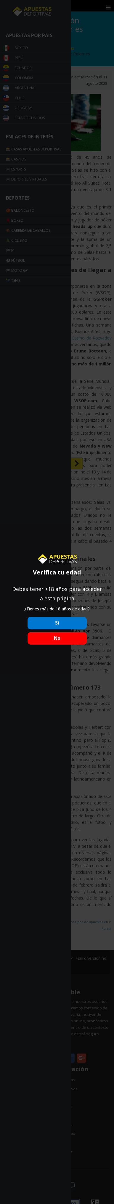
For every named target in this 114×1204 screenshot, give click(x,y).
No (57, 638)
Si (57, 623)
